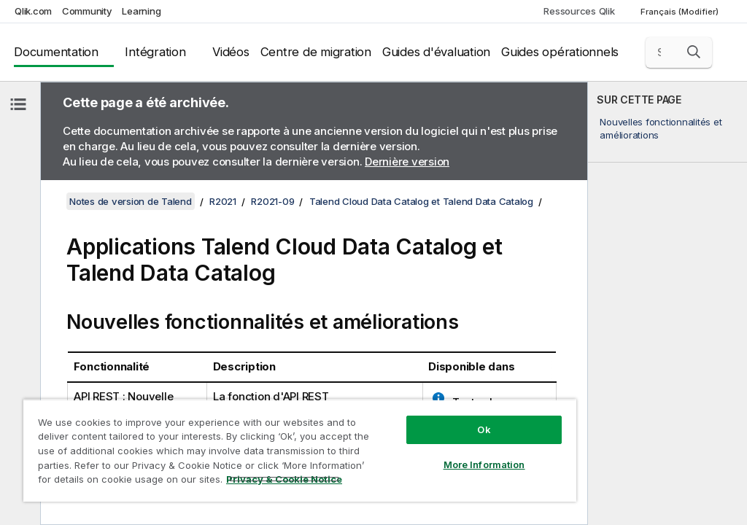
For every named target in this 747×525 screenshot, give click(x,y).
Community (87, 11)
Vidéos (230, 51)
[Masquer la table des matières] (18, 104)
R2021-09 (272, 201)
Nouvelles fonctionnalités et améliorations (660, 128)
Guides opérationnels (560, 51)
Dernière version (407, 161)
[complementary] (667, 303)
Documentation (56, 51)
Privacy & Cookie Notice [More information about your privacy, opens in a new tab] (284, 479)
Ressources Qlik (578, 11)
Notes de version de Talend (130, 201)
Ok (483, 429)
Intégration (155, 51)
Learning (141, 11)
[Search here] (679, 52)
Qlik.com (33, 11)
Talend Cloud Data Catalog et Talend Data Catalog (421, 201)
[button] (694, 51)
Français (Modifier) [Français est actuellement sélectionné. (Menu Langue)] (680, 12)
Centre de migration (315, 51)
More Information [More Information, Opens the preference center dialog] (484, 464)
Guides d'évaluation (436, 51)
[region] (299, 450)
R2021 (222, 201)
